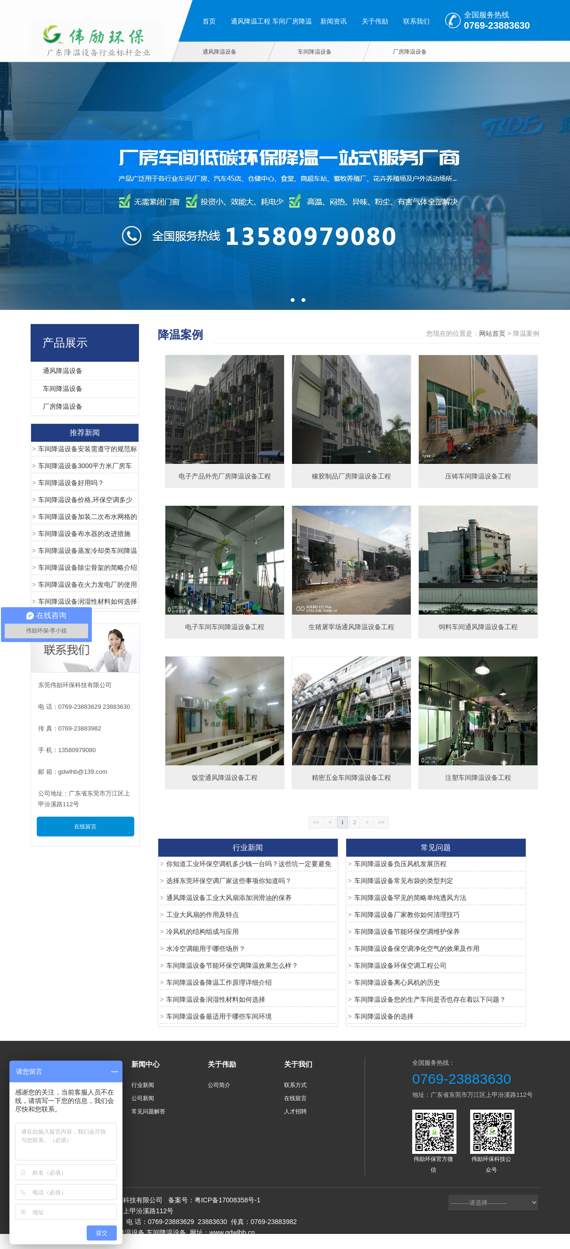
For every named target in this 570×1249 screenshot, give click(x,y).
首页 (209, 21)
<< (316, 822)
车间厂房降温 (292, 21)
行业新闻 (142, 1085)
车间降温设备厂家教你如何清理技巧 (407, 914)
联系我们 (416, 21)
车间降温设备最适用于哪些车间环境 (219, 1016)
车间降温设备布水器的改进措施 (84, 533)
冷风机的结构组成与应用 (202, 931)
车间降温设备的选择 (384, 1016)
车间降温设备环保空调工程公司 (400, 965)
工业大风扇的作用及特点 (202, 914)
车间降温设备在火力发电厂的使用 (87, 584)
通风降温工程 (250, 21)
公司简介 (219, 1085)
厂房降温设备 (410, 52)
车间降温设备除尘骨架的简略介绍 (87, 567)
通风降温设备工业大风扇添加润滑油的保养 (229, 897)
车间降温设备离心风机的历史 (397, 982)
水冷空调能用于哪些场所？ (205, 948)
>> (381, 822)
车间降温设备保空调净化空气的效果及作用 (417, 948)
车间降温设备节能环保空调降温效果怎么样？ (232, 965)
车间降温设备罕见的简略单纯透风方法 (410, 897)
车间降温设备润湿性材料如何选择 (87, 601)
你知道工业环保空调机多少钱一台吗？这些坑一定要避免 (248, 864)
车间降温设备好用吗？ (71, 483)
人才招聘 (295, 1111)
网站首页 (492, 333)
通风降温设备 (219, 52)
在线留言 (85, 826)
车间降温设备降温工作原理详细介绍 (219, 982)
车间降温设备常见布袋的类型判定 (403, 880)
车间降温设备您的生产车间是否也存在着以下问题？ (430, 999)
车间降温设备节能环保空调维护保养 (407, 931)
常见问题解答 (148, 1111)
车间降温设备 (315, 52)
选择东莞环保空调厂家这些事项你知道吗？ (229, 880)
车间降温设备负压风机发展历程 (400, 864)
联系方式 (295, 1085)
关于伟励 (375, 21)
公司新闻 (142, 1098)
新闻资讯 (333, 21)
